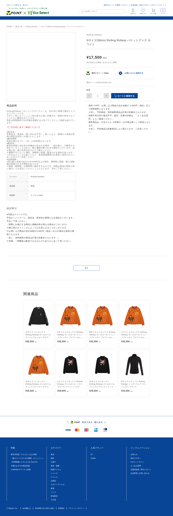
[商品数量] (97, 95)
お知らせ (134, 454)
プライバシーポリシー (76, 508)
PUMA (93, 458)
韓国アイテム (56, 470)
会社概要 (26, 508)
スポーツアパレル (58, 485)
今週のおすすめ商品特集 (20, 466)
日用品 (53, 481)
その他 (53, 500)
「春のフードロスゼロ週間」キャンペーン (27, 458)
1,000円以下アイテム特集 (21, 470)
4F (92, 454)
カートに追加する (124, 96)
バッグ (53, 492)
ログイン (125, 5)
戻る (86, 268)
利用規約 (61, 508)
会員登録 (134, 5)
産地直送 (54, 496)
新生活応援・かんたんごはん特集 (24, 454)
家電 (52, 488)
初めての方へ (144, 5)
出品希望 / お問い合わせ (140, 473)
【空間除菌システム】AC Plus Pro (24, 462)
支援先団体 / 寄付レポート (141, 470)
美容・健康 (55, 466)
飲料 (52, 458)
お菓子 (53, 462)
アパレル (54, 477)
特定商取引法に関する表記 (44, 508)
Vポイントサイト (158, 5)
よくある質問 (136, 466)
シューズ (54, 473)
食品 (52, 454)
